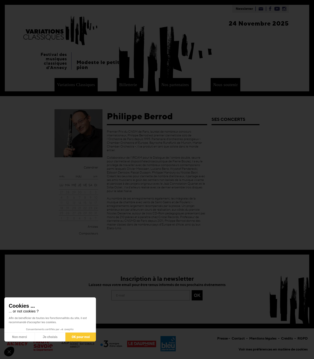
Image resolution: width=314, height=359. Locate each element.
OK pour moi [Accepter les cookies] (81, 337)
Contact (238, 338)
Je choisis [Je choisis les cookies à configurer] (50, 337)
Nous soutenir (225, 84)
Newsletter (244, 9)
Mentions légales (262, 338)
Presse (222, 338)
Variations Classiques (76, 84)
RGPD (302, 338)
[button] (9, 351)
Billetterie (128, 84)
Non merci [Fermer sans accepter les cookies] (19, 337)
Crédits (287, 338)
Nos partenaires (175, 84)
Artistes (93, 226)
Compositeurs (88, 233)
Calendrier (91, 167)
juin (95, 176)
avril (62, 176)
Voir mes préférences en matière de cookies (273, 349)
